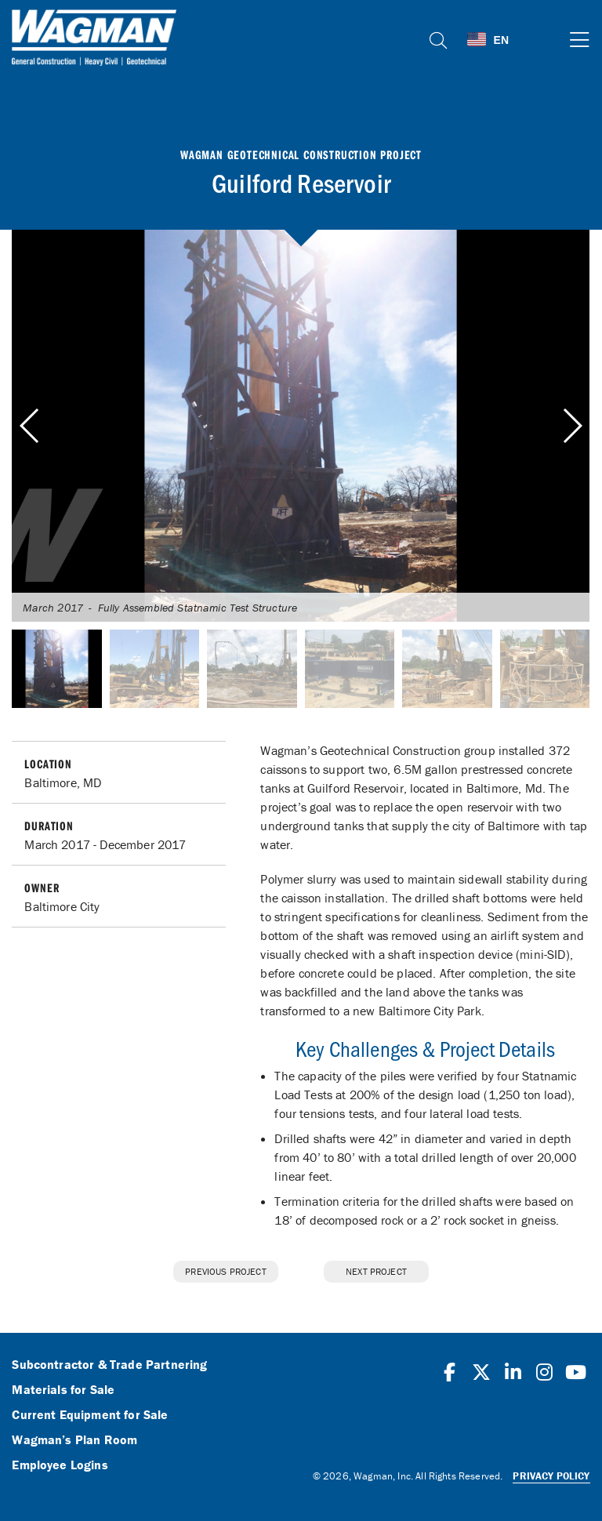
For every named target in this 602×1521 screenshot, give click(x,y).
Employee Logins (59, 1465)
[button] (571, 425)
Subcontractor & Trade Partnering (109, 1365)
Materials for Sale (63, 1390)
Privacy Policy (551, 1476)
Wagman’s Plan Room (74, 1440)
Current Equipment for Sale (90, 1415)
